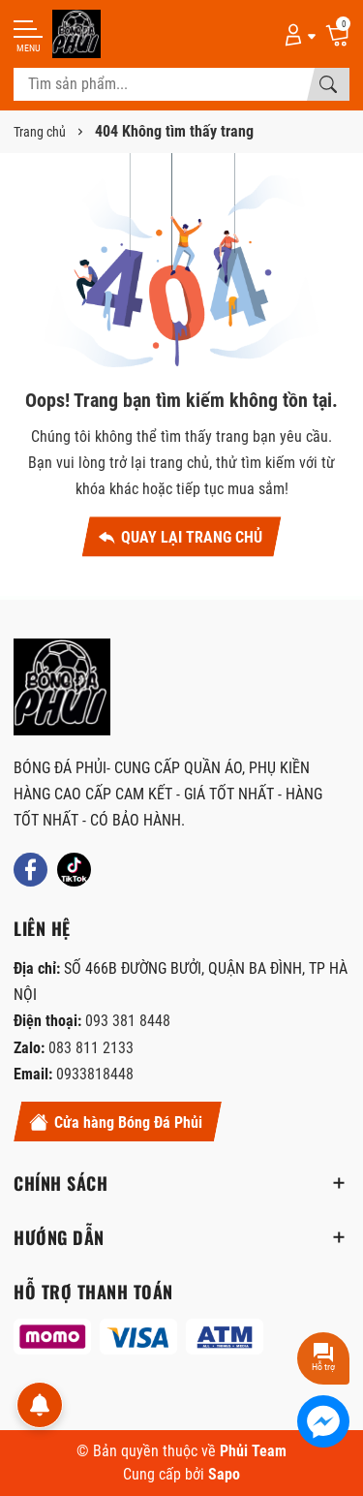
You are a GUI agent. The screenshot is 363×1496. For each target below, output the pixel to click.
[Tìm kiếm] (328, 84)
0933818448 (95, 1074)
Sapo (224, 1474)
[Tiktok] (74, 870)
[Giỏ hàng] (336, 34)
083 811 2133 (91, 1048)
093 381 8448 (127, 1021)
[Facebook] (30, 870)
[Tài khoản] (297, 34)
